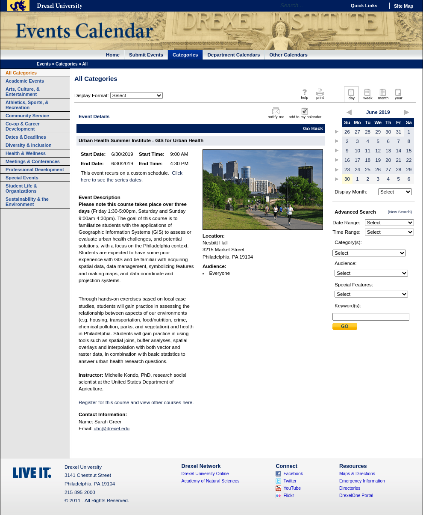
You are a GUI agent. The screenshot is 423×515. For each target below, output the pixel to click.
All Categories (21, 72)
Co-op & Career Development (23, 126)
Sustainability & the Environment (27, 201)
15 (409, 150)
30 (388, 131)
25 (367, 169)
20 (388, 160)
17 (357, 160)
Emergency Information (362, 481)
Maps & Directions (357, 473)
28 (367, 131)
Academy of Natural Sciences (211, 481)
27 (357, 131)
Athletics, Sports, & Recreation (27, 105)
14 (398, 150)
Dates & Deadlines (26, 137)
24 (357, 169)
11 (367, 150)
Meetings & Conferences (33, 161)
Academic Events (25, 80)
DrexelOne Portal (356, 495)
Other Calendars (288, 54)
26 (347, 131)
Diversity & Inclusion (29, 145)
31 (398, 131)
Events (44, 64)
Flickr (288, 495)
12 (378, 150)
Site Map (403, 6)
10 (357, 150)
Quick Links (364, 5)
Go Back (313, 128)
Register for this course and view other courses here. (136, 402)
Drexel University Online (205, 473)
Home (113, 54)
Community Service (27, 115)
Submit (344, 326)
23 (347, 169)
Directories (350, 488)
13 (388, 150)
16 (347, 160)
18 (367, 160)
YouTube (292, 488)
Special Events (22, 177)
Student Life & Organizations (21, 188)
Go (337, 5)
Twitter (290, 481)
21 (398, 160)
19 (378, 160)
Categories (185, 54)
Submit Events (146, 54)
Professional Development (35, 169)
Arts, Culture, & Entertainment (23, 91)
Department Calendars (234, 54)
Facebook (293, 473)
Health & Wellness (26, 153)
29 (378, 131)
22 (409, 160)
